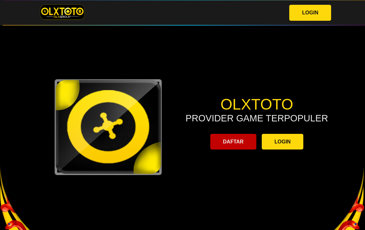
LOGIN (310, 12)
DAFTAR (233, 141)
